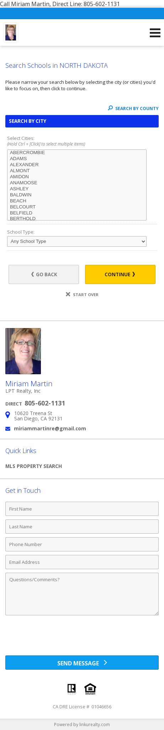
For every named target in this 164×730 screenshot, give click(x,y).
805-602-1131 (45, 403)
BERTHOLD (76, 219)
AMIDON (76, 177)
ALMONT (76, 171)
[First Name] (82, 509)
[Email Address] (82, 562)
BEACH (76, 201)
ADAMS (76, 159)
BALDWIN (76, 195)
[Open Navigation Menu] (155, 32)
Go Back (44, 274)
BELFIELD (76, 213)
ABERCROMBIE (76, 153)
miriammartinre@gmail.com (50, 428)
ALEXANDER (76, 165)
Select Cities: (82, 141)
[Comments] (82, 594)
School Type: (21, 232)
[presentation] (82, 638)
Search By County (133, 108)
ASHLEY (76, 189)
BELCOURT (76, 207)
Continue (120, 274)
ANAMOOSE (76, 183)
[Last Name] (82, 526)
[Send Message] (82, 662)
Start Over (82, 294)
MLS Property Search (33, 466)
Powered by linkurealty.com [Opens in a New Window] (82, 724)
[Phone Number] (82, 544)
